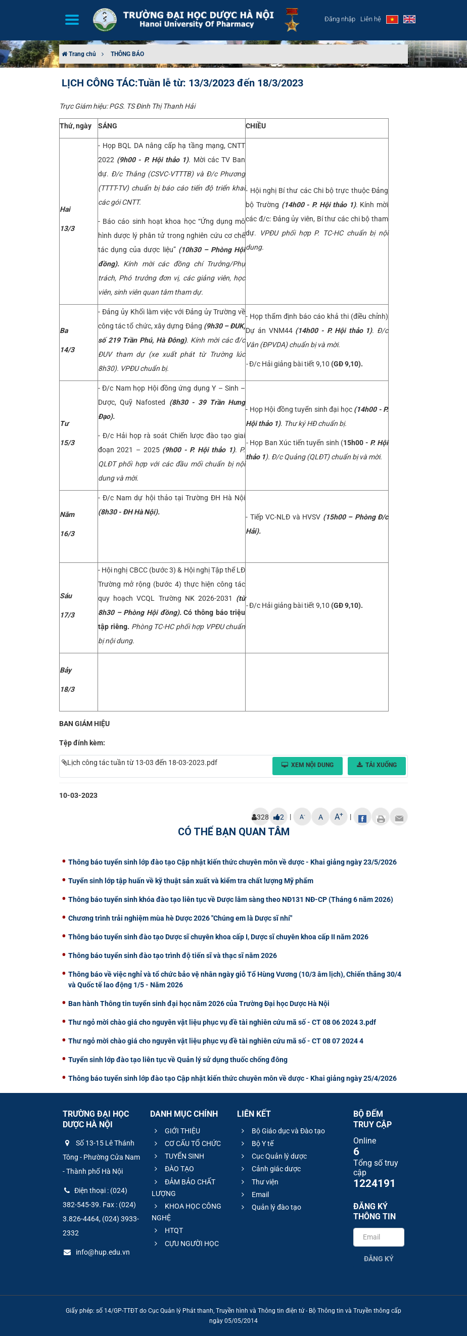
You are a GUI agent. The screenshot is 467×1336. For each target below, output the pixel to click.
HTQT (167, 1230)
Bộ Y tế (256, 1143)
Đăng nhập (339, 19)
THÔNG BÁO (127, 54)
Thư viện (258, 1182)
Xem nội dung (308, 765)
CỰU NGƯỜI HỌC (185, 1243)
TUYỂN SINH (178, 1156)
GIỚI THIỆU (176, 1131)
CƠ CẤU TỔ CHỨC (186, 1143)
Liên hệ (370, 19)
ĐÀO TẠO (173, 1169)
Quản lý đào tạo (270, 1207)
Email (254, 1194)
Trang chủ (79, 54)
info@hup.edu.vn (96, 1252)
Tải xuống (377, 765)
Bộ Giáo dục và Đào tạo (282, 1131)
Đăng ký (379, 1259)
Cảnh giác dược (270, 1169)
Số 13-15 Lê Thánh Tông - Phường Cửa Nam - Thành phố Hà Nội (101, 1157)
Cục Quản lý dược (273, 1156)
